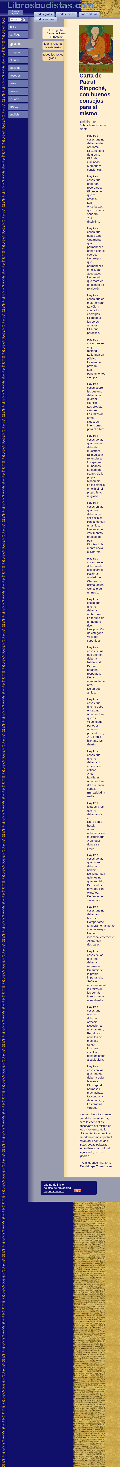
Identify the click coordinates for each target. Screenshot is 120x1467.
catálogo (15, 34)
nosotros (15, 75)
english (14, 114)
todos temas (67, 14)
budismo (15, 67)
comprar (15, 52)
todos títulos (89, 14)
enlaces (15, 91)
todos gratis (44, 14)
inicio (13, 26)
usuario (14, 99)
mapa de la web (54, 1191)
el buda (14, 60)
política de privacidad (57, 1187)
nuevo (13, 83)
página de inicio (54, 1184)
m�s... (14, 106)
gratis (15, 43)
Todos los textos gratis (52, 56)
